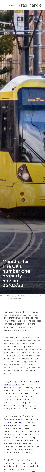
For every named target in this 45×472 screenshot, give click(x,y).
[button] (30, 5)
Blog (2, 296)
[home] (4, 5)
